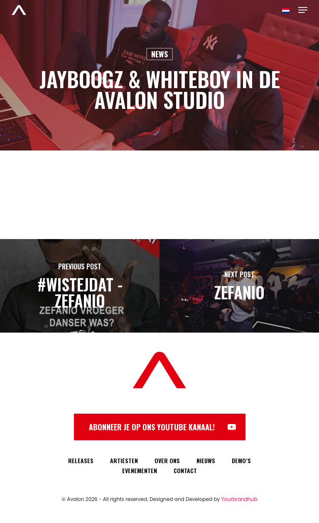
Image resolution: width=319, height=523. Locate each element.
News (159, 54)
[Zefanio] (239, 286)
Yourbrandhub (239, 499)
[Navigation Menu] (302, 10)
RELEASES (80, 460)
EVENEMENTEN (139, 470)
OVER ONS (167, 460)
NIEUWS (205, 460)
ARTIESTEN (124, 460)
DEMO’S (241, 460)
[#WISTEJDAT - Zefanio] (80, 286)
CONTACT (185, 470)
